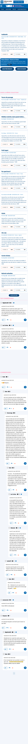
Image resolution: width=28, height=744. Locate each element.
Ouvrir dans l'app (18, 2)
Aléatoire (8, 9)
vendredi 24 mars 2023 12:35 (7, 380)
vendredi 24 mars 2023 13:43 (14, 471)
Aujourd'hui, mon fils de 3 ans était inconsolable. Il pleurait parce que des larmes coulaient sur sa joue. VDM (13, 262)
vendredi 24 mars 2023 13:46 (7, 603)
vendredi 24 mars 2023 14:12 (7, 328)
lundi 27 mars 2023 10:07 (14, 531)
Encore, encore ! (14, 295)
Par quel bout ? (6, 171)
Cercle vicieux (5, 255)
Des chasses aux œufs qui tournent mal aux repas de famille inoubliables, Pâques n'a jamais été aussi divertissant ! (13, 62)
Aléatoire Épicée (22, 9)
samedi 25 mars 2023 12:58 (9, 657)
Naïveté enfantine (7, 273)
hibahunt (13, 528)
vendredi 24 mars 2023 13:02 (10, 395)
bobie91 (9, 561)
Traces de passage (7, 97)
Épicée (14, 9)
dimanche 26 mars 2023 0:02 (12, 564)
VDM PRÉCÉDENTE (7, 69)
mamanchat (6, 600)
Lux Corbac (5, 325)
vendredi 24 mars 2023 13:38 (12, 416)
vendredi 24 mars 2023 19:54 (7, 619)
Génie (3, 213)
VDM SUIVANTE (21, 69)
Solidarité (4, 34)
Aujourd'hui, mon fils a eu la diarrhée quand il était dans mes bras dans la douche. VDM (13, 122)
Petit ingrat (4, 150)
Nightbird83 (6, 303)
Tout (2, 9)
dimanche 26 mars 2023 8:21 (14, 582)
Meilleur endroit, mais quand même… (13, 117)
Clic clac (4, 233)
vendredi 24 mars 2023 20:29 (7, 306)
